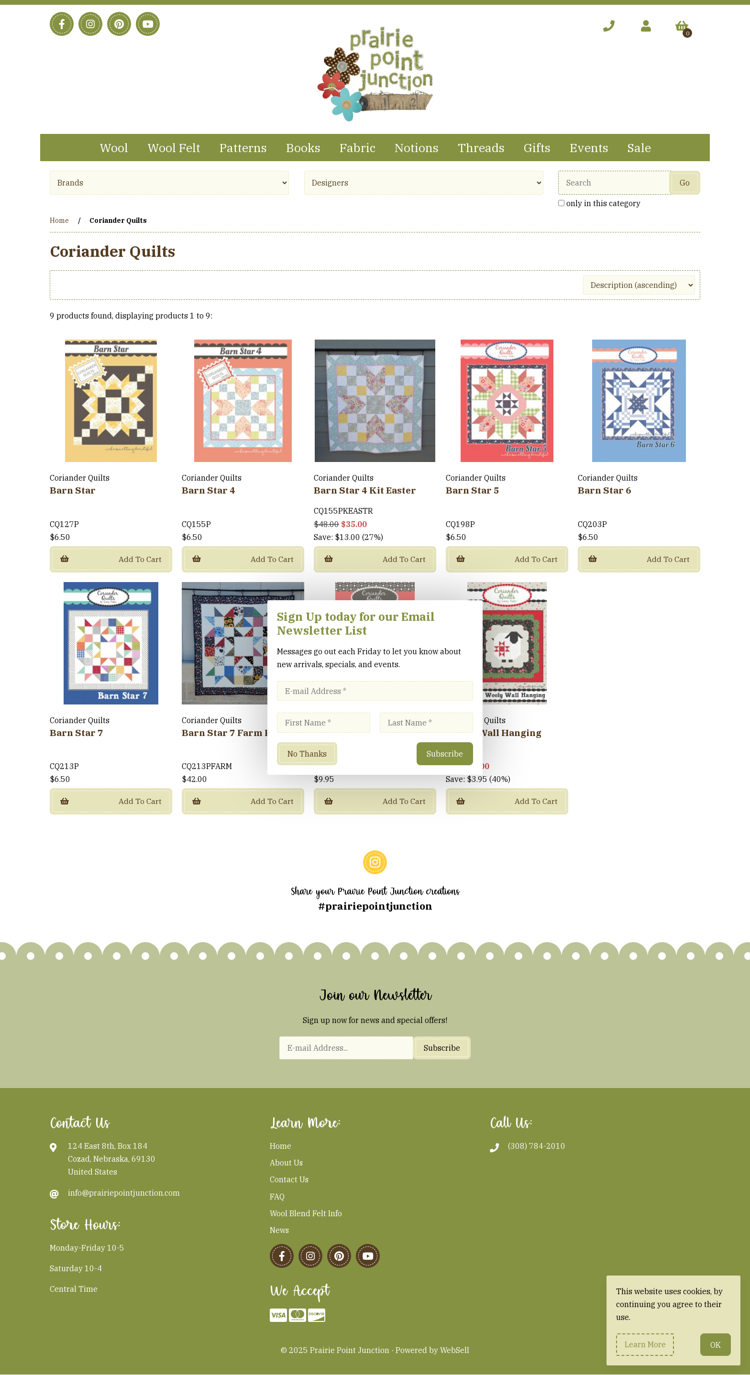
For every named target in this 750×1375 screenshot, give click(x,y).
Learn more (645, 1344)
